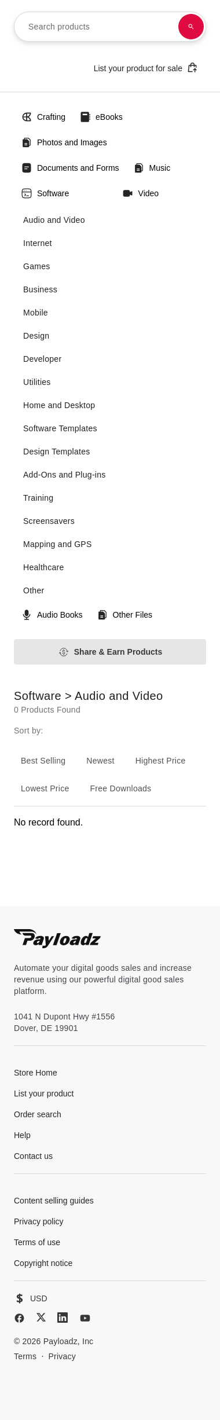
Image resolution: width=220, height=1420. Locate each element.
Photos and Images (64, 142)
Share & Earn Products (110, 652)
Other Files (124, 615)
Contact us (33, 1156)
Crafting (43, 117)
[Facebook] (19, 1318)
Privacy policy (39, 1221)
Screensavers (49, 521)
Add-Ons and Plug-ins (64, 474)
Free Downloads (121, 788)
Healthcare (43, 567)
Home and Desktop (59, 405)
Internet (37, 243)
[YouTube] (85, 1318)
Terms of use (37, 1242)
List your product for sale (146, 67)
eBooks (101, 117)
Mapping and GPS (57, 544)
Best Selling (43, 760)
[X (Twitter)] (41, 1317)
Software (45, 193)
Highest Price (160, 760)
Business (40, 289)
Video (140, 193)
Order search (37, 1114)
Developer (42, 359)
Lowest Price (45, 788)
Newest (100, 760)
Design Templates (56, 451)
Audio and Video (54, 220)
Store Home (35, 1072)
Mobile (35, 312)
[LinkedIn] (62, 1317)
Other (33, 590)
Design (36, 335)
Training (38, 497)
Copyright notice (43, 1263)
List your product (44, 1093)
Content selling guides (54, 1200)
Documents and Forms (70, 168)
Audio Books (52, 615)
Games (36, 266)
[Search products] (191, 26)
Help (22, 1135)
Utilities (37, 382)
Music (152, 168)
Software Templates (60, 428)
